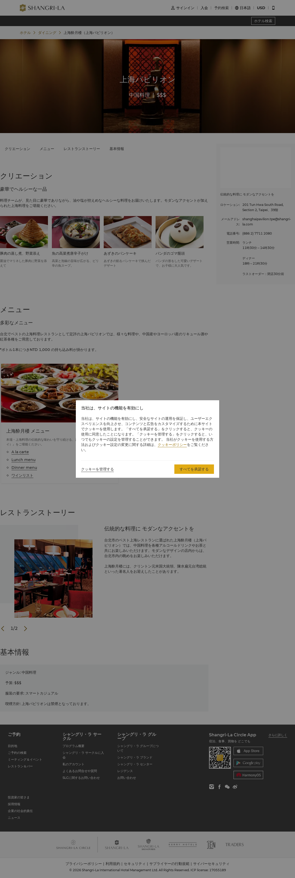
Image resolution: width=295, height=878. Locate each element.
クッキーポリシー (172, 444)
